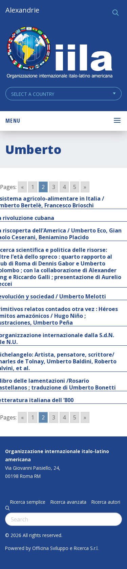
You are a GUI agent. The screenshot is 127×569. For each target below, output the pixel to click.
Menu (12, 120)
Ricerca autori (105, 502)
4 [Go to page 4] (64, 187)
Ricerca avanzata (68, 502)
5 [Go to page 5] (74, 187)
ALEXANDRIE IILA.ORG (59, 53)
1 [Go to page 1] (32, 187)
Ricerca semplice (27, 502)
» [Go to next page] (85, 187)
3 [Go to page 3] (53, 187)
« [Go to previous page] (22, 187)
